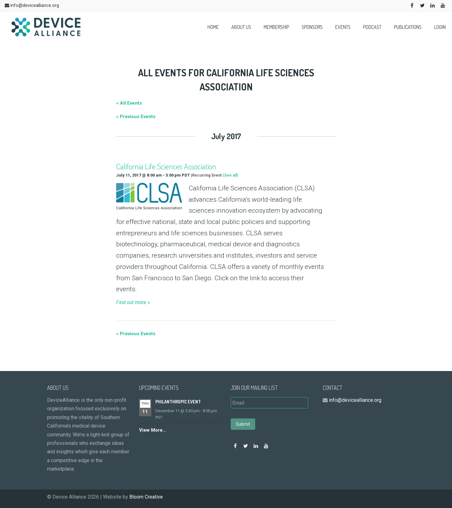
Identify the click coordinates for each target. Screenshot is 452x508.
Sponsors (312, 27)
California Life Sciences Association (166, 166)
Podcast (372, 27)
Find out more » (133, 302)
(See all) (230, 175)
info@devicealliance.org (34, 5)
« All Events (129, 103)
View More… (152, 430)
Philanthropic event (178, 401)
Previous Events (135, 116)
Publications (408, 27)
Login (440, 27)
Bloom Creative (146, 497)
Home (213, 27)
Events (343, 27)
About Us (241, 27)
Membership (276, 27)
